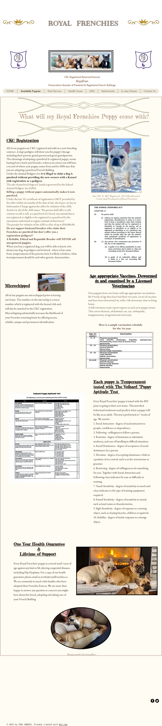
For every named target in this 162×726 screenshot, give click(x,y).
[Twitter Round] (157, 701)
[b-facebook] (152, 701)
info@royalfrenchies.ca (55, 577)
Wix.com (63, 725)
